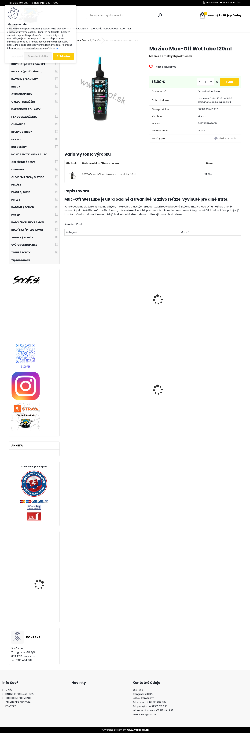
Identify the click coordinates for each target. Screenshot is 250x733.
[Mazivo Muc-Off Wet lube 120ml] (101, 90)
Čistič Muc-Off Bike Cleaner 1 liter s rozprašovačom (129, 315)
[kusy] (204, 82)
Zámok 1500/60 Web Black (127, 410)
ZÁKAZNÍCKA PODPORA (104, 28)
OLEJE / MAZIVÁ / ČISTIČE (88, 40)
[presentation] (66, 296)
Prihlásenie (212, 2)
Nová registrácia (232, 2)
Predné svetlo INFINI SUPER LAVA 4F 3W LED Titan (217, 405)
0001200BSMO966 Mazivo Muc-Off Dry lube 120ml (109, 174)
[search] (160, 15)
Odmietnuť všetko (38, 56)
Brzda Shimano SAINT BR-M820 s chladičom (41, 584)
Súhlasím (63, 56)
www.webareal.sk (138, 729)
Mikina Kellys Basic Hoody (40, 607)
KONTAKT (125, 28)
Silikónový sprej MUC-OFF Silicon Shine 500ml (82, 313)
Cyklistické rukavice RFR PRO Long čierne (43, 554)
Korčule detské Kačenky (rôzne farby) (175, 400)
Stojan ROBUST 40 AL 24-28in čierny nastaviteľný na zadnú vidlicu (85, 405)
